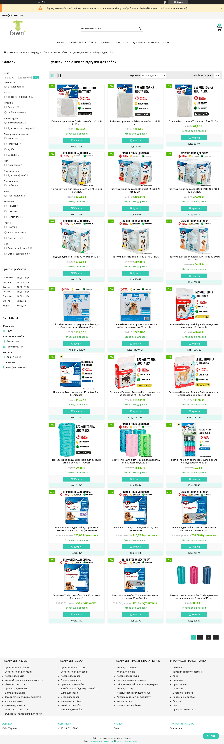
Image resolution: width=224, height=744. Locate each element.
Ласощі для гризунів (128, 676)
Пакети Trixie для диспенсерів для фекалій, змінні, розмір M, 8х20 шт (135, 461)
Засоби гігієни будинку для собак (79, 688)
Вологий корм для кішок (18, 671)
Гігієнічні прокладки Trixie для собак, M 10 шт (194, 121)
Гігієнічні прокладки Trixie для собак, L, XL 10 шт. (135, 122)
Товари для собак (38, 52)
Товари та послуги (80, 42)
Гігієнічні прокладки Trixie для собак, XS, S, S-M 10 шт (76, 122)
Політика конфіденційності (127, 741)
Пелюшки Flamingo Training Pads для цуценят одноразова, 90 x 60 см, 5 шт (194, 325)
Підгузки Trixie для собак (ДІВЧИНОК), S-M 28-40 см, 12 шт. (194, 190)
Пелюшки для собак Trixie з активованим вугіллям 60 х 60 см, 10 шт (194, 529)
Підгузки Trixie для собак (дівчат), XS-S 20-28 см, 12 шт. (135, 190)
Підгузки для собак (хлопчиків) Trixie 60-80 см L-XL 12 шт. (194, 258)
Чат (210, 736)
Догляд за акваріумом (129, 705)
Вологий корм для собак (74, 671)
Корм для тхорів (126, 671)
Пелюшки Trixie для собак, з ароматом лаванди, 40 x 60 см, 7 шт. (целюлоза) (76, 529)
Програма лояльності (184, 709)
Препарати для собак (73, 684)
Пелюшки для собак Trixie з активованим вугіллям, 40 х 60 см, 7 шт (135, 596)
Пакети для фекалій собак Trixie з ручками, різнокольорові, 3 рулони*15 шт (194, 596)
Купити (78, 140)
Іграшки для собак (71, 701)
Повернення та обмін (184, 697)
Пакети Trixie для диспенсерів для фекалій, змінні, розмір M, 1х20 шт (76, 461)
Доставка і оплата (183, 692)
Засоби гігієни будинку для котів (23, 697)
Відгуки (177, 701)
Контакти (122, 42)
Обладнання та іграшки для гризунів (137, 684)
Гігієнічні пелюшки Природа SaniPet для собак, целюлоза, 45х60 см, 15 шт (76, 325)
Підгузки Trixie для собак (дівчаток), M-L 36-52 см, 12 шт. (76, 190)
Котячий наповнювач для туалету (24, 680)
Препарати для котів (16, 688)
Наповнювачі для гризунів (131, 680)
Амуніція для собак (71, 705)
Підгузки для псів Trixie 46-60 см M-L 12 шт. (135, 256)
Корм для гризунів (127, 667)
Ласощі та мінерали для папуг (133, 692)
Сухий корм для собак (73, 667)
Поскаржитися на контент (102, 741)
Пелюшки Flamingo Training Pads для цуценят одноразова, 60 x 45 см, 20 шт (194, 393)
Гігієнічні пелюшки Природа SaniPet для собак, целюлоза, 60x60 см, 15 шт (135, 325)
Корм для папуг (125, 688)
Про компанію (180, 684)
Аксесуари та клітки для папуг (134, 697)
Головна (58, 42)
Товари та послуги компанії (188, 671)
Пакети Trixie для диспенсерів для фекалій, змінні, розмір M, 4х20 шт (194, 461)
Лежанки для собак (72, 709)
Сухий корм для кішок (17, 667)
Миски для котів (14, 701)
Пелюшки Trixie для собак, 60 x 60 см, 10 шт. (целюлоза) (77, 596)
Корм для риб (124, 701)
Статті (167, 42)
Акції (175, 676)
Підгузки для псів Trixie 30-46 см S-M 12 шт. (76, 256)
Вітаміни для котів (15, 684)
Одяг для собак (69, 692)
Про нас (106, 42)
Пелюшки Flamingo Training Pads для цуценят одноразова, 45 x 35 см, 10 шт (135, 393)
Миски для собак (70, 697)
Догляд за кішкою (15, 692)
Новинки (178, 680)
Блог (175, 705)
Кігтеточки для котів (16, 709)
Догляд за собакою (59, 52)
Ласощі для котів (14, 676)
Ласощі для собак (71, 676)
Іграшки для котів (15, 705)
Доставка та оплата (146, 42)
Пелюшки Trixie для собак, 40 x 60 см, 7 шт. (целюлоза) (76, 393)
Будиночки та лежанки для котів (23, 713)
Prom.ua (127, 738)
